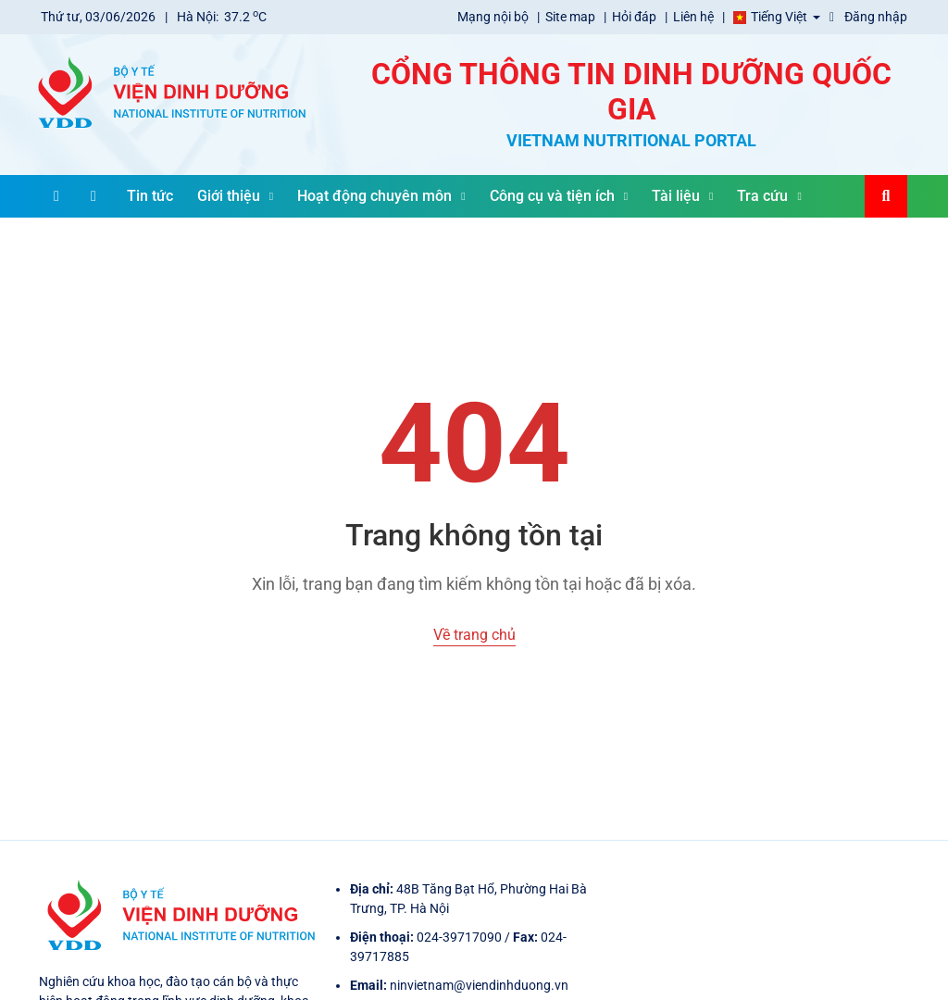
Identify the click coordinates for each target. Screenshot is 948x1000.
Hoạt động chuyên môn (381, 196)
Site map (571, 16)
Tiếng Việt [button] (768, 16)
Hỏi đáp (635, 16)
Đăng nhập (868, 16)
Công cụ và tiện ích (559, 196)
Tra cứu (769, 196)
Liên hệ (695, 16)
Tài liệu (682, 196)
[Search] (886, 196)
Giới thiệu (235, 196)
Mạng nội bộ (494, 16)
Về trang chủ (474, 635)
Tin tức (150, 196)
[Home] (93, 196)
